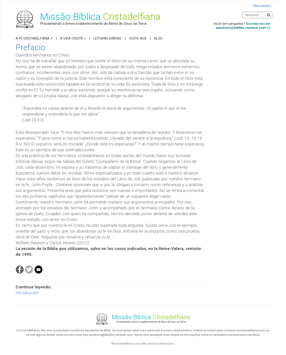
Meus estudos (261, 5)
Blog (158, 38)
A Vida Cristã (73, 38)
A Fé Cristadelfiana (34, 38)
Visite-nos (138, 38)
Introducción (27, 292)
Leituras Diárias (107, 38)
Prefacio (30, 47)
